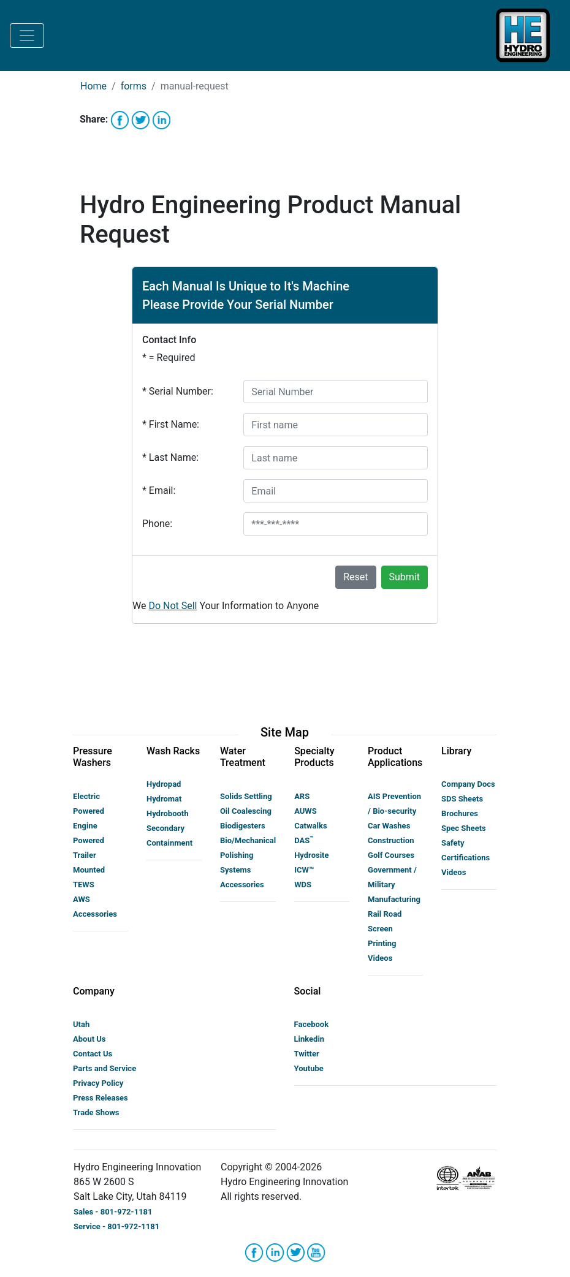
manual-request (195, 86)
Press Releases (100, 1097)
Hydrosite (311, 855)
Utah (81, 1024)
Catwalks (310, 825)
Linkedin (309, 1039)
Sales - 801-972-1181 (113, 1211)
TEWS (83, 884)
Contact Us (92, 1053)
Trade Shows (96, 1112)
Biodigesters (242, 825)
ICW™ (304, 869)
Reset (355, 577)
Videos (380, 958)
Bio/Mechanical (248, 840)
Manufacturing (394, 899)
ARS (302, 796)
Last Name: (170, 457)
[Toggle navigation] (27, 35)
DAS (303, 840)
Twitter (306, 1053)
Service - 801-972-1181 (116, 1226)
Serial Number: (177, 391)
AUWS (305, 811)
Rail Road (384, 914)
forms (133, 86)
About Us (89, 1039)
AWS (81, 899)
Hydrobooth (167, 813)
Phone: (157, 523)
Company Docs (468, 784)
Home (93, 86)
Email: (158, 490)
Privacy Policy (98, 1083)
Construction (391, 840)
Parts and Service (104, 1068)
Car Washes (389, 825)
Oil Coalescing (246, 811)
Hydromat (163, 798)
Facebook (311, 1024)
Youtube (309, 1068)
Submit (404, 577)
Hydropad (163, 784)
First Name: (170, 424)
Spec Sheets (463, 828)
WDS (302, 884)
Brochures (459, 813)
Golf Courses (391, 855)
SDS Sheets (462, 798)
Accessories (95, 914)
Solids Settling (246, 796)
